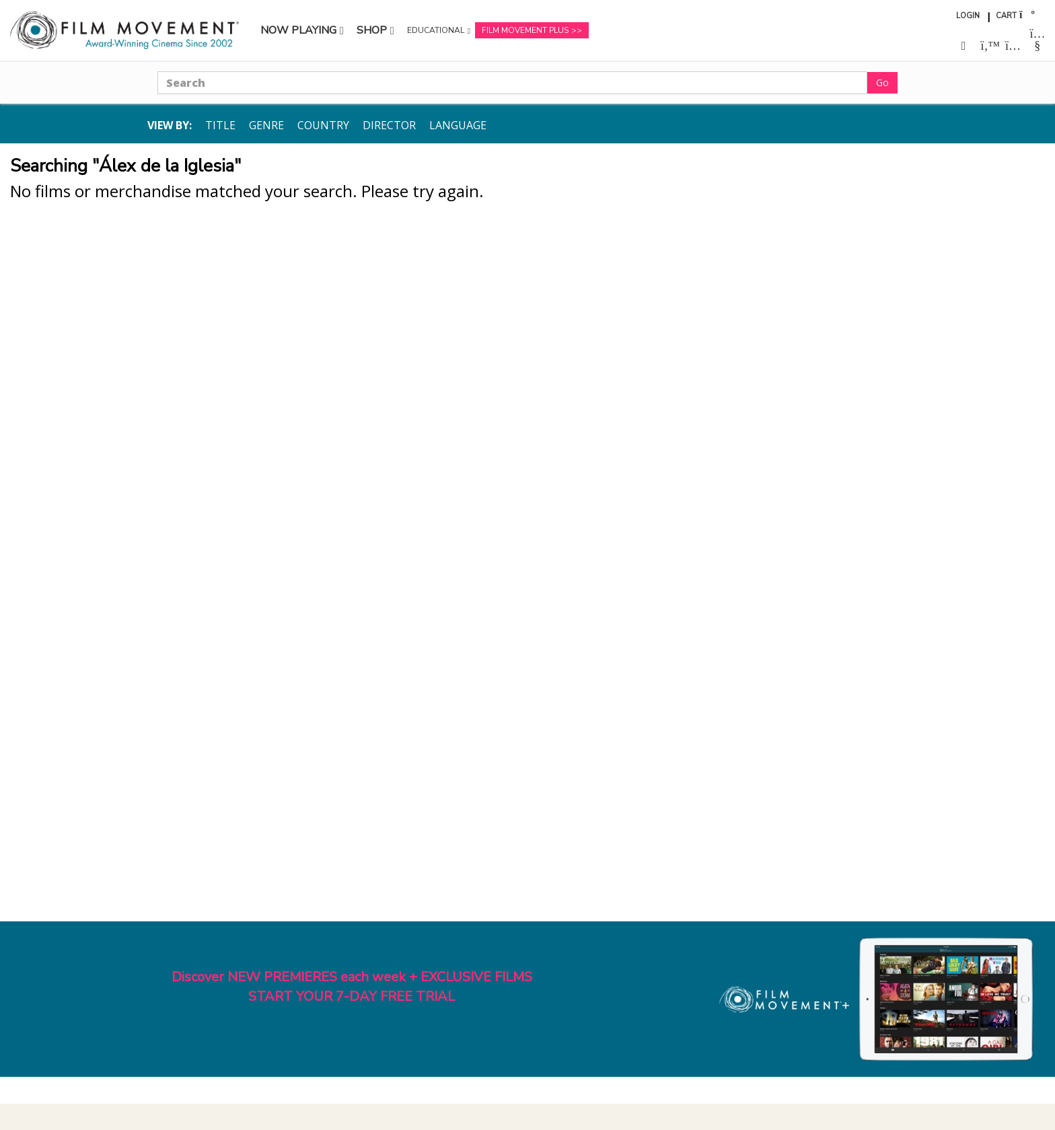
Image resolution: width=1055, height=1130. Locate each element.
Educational (435, 30)
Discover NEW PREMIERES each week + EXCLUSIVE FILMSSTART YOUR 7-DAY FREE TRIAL (352, 986)
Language (457, 125)
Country (323, 125)
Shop (372, 30)
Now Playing (298, 30)
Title (220, 125)
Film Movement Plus (525, 30)
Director (389, 125)
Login (968, 16)
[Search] (512, 82)
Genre (266, 125)
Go (882, 82)
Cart (1006, 16)
